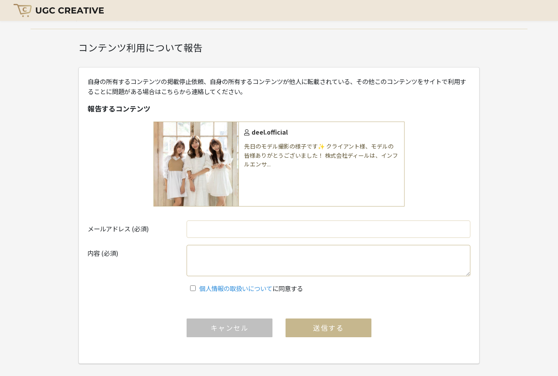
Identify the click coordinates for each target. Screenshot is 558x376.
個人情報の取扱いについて (235, 288)
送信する (328, 327)
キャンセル (230, 327)
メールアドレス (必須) (118, 228)
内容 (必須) (103, 252)
